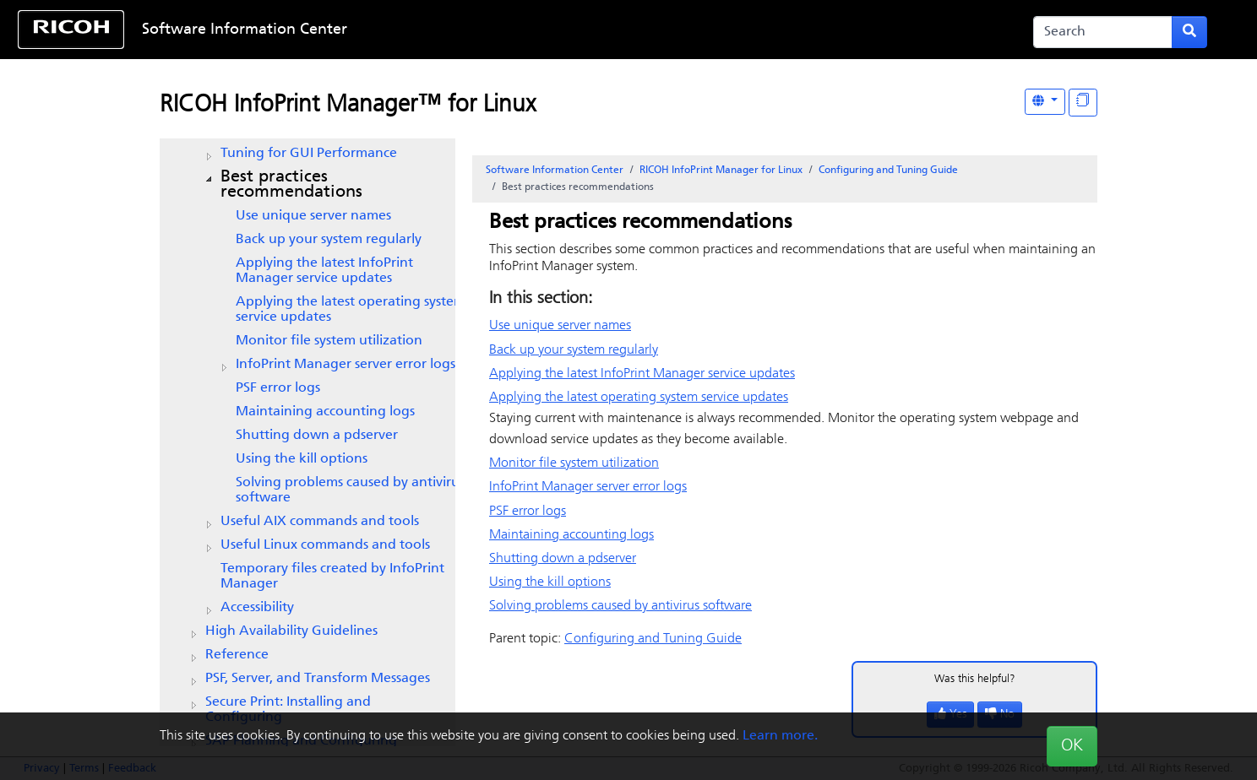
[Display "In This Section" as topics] (1083, 102)
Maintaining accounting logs (325, 412)
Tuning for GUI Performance (308, 153)
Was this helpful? (974, 679)
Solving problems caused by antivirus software (350, 490)
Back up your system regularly (329, 239)
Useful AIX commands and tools (319, 521)
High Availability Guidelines (291, 631)
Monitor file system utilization (329, 341)
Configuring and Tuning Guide (888, 170)
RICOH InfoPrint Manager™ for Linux (348, 105)
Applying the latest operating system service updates (350, 309)
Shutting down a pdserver (317, 435)
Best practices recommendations (291, 185)
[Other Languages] (1045, 102)
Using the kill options (301, 459)
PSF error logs (278, 388)
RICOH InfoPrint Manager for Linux (721, 170)
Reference (237, 655)
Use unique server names (313, 216)
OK (1072, 746)
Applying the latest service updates (324, 271)
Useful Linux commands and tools (325, 545)
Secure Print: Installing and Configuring (288, 710)
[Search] (1103, 32)
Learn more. (780, 736)
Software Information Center (244, 30)
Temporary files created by (332, 576)
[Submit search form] (1189, 32)
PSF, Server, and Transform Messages (317, 678)
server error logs (345, 364)
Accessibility (257, 608)
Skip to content (574, 30)
